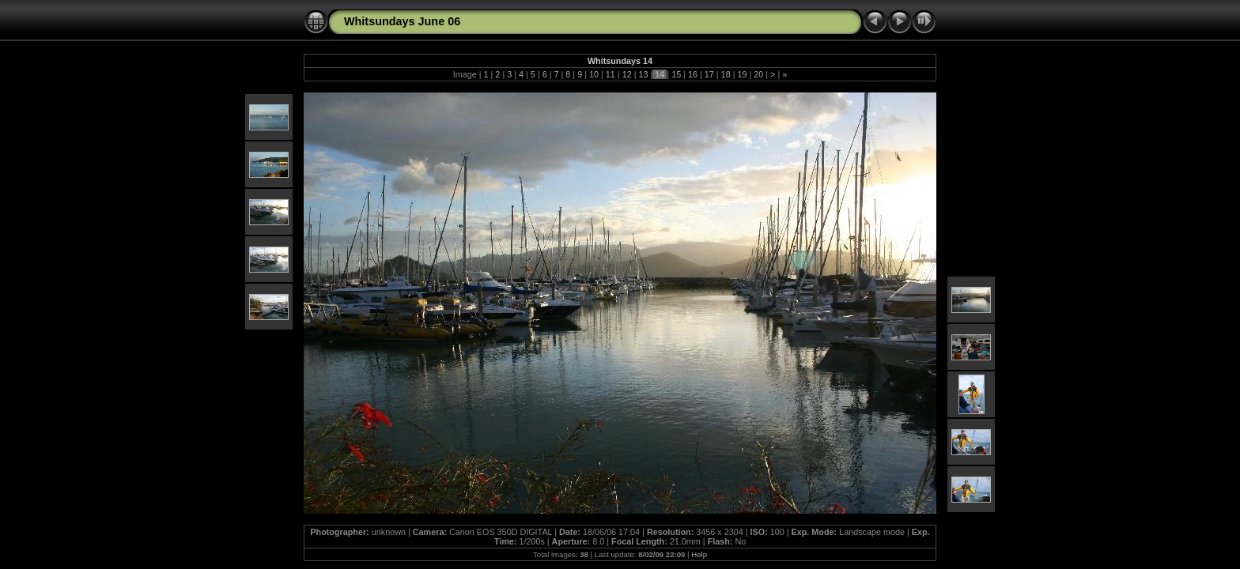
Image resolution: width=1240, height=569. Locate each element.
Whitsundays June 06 (402, 21)
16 (693, 74)
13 (643, 74)
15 (676, 74)
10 (594, 74)
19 (742, 74)
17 (709, 74)
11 (610, 74)
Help (699, 554)
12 (627, 74)
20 (758, 74)
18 (726, 74)
